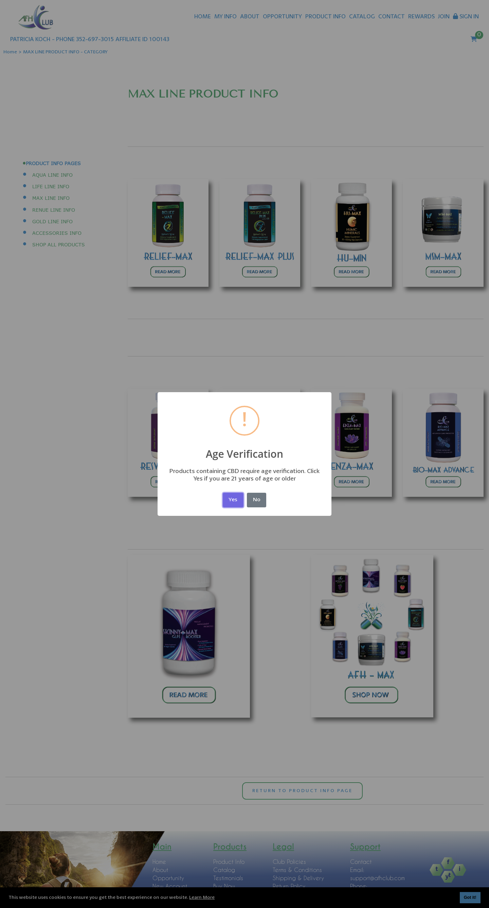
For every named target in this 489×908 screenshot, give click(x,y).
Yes (233, 500)
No (256, 500)
